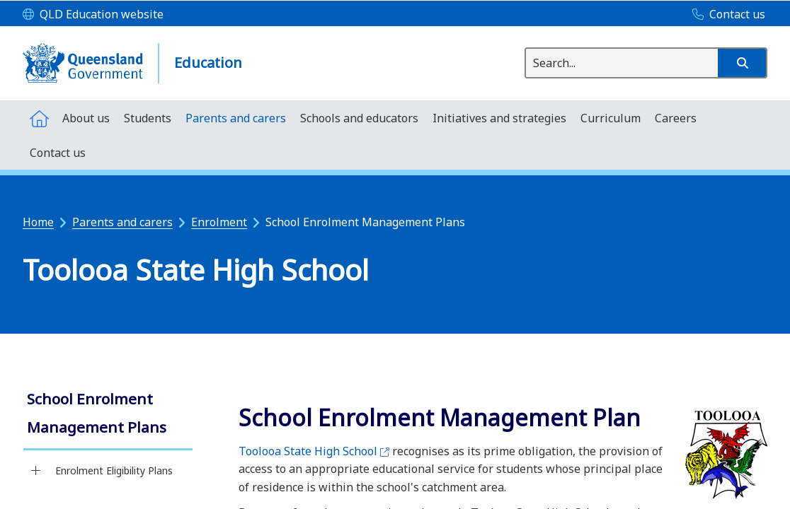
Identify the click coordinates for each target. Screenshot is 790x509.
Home (38, 222)
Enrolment (219, 222)
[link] (108, 414)
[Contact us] (725, 15)
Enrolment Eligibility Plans (114, 470)
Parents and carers (122, 222)
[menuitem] (39, 117)
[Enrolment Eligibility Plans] (35, 470)
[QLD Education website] (93, 15)
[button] (742, 63)
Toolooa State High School (314, 451)
